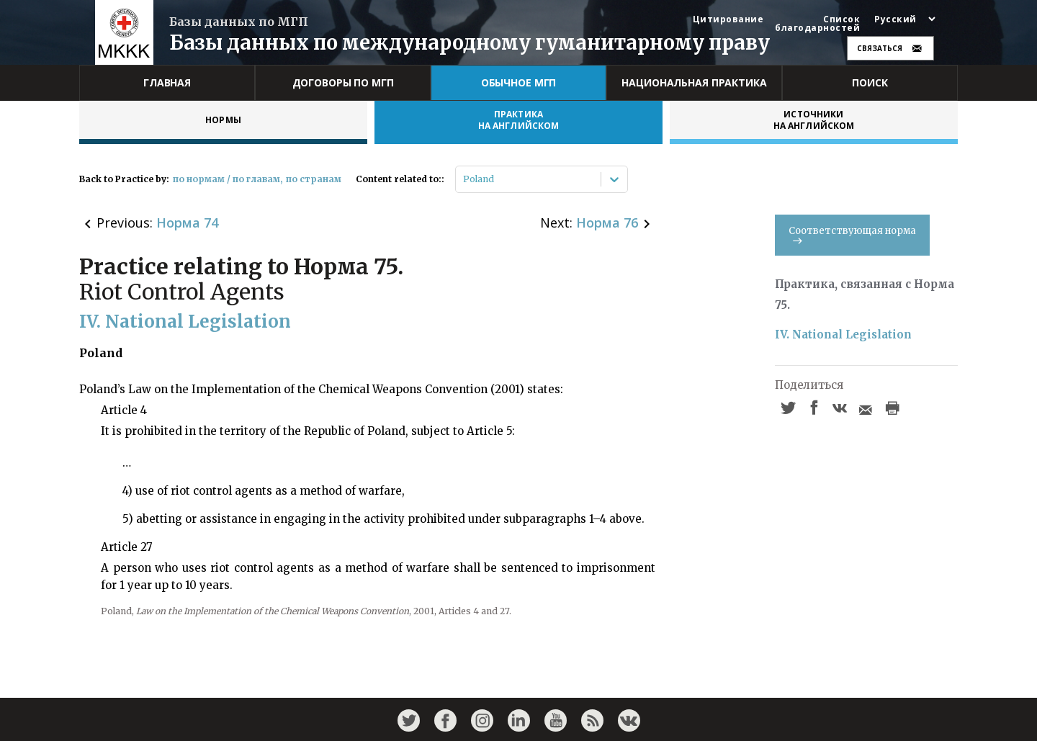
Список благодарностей (817, 23)
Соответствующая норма (852, 234)
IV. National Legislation (843, 334)
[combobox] (464, 179)
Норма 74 (187, 222)
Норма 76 (607, 222)
